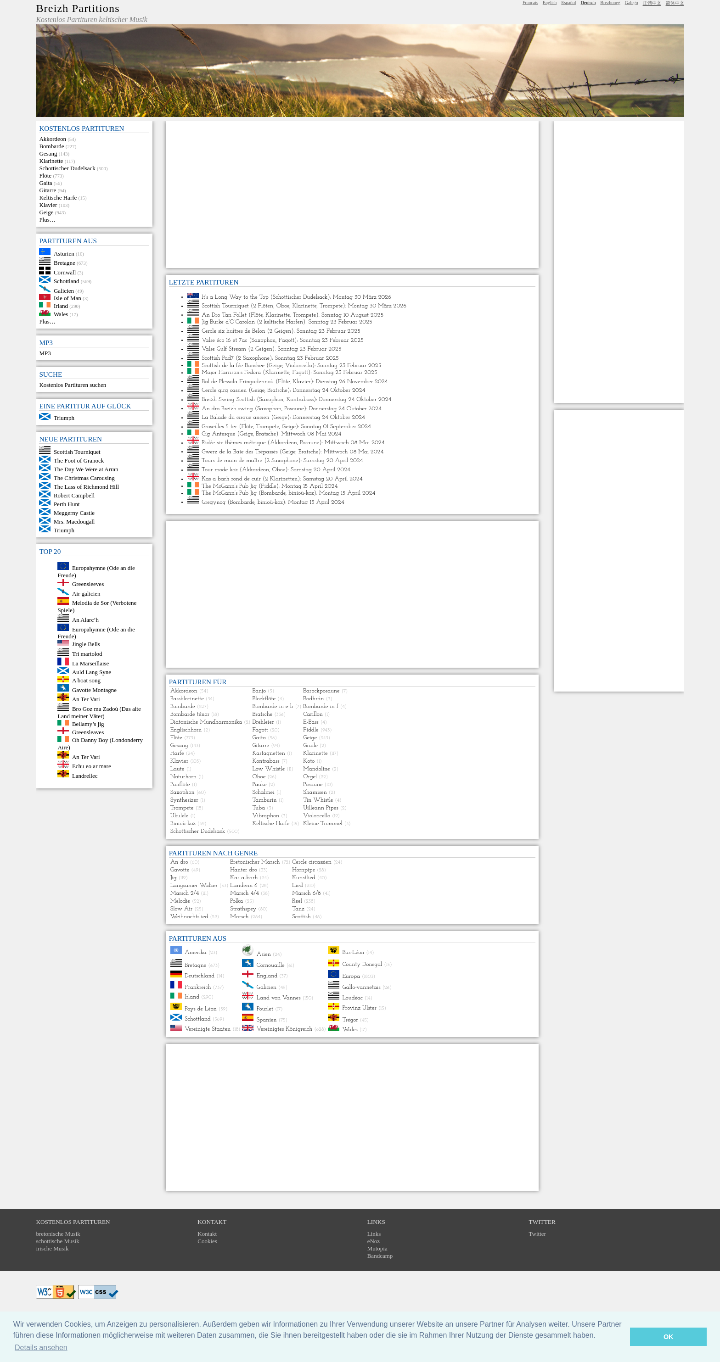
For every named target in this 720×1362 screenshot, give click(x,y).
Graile (310, 745)
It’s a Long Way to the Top (235, 297)
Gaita (45, 182)
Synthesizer (184, 800)
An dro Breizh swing (227, 408)
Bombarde (51, 146)
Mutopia (377, 1248)
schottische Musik (57, 1241)
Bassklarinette (187, 699)
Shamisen (315, 792)
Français (530, 2)
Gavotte (180, 870)
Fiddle (268, 486)
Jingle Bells (86, 644)
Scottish (301, 917)
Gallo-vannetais (361, 987)
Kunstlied (303, 878)
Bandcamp (380, 1255)
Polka (236, 901)
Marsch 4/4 (244, 893)
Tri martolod (87, 653)
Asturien (64, 253)
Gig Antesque (218, 433)
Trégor (350, 1019)
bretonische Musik (58, 1233)
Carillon (313, 714)
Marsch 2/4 (184, 893)
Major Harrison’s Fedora (231, 372)
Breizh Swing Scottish (228, 399)
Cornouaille (271, 965)
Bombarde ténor (189, 714)
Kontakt (207, 1233)
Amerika (196, 952)
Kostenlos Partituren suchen (72, 384)
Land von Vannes (279, 998)
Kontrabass (300, 399)
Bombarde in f (320, 706)
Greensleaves (88, 732)
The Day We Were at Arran (86, 469)
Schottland (66, 281)
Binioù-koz (183, 823)
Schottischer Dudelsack (67, 168)
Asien (264, 954)
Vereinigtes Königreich (284, 1029)
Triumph (64, 417)
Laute (177, 769)
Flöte (45, 175)
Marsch (239, 917)
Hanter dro (243, 870)
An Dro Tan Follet (224, 315)
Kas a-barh (244, 878)
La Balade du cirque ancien (235, 417)
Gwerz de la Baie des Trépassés (240, 451)
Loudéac (352, 998)
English (550, 2)
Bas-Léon (353, 952)
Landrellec (85, 775)
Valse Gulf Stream (224, 349)
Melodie (180, 901)
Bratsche (277, 390)
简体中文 (675, 3)
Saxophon (263, 340)
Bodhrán (313, 699)
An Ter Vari (86, 699)
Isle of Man (67, 298)
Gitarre (47, 190)
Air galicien (86, 593)
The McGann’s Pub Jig (229, 486)
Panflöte (180, 784)
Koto (309, 761)
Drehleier (263, 722)
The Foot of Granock (79, 460)
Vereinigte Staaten (208, 1029)
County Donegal (362, 965)
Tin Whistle (318, 800)
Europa (351, 976)
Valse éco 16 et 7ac (224, 340)
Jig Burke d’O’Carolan (228, 322)
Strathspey (243, 909)
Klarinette (51, 160)
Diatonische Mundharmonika (206, 722)
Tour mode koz (220, 470)
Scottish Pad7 (218, 358)
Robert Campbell (74, 495)
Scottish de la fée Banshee (233, 365)
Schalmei (263, 792)
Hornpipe (303, 870)
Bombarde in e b (272, 706)
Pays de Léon (201, 1008)
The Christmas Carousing (84, 477)
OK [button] (669, 1336)
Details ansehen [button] (41, 1347)
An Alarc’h (85, 619)
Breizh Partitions (77, 8)
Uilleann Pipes (320, 808)
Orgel (310, 777)
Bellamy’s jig (88, 723)
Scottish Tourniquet (77, 451)
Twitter (537, 1233)
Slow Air (181, 909)
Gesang (48, 153)
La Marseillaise (90, 663)
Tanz (298, 909)
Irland (61, 305)
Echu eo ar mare (91, 766)
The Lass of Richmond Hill (86, 486)
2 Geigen (281, 331)
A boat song (86, 680)
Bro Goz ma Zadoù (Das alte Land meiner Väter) (99, 712)
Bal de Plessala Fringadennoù (238, 381)
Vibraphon (265, 816)
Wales (61, 314)
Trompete (331, 306)
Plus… (47, 219)
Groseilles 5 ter (219, 427)
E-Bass (311, 722)
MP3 (45, 353)
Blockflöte (264, 699)
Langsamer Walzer (194, 885)
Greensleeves (88, 584)
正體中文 (652, 3)
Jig (173, 878)
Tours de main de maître (232, 460)
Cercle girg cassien (224, 390)
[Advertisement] (352, 194)
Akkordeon (52, 138)
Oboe (282, 306)
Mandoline (316, 769)
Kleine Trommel (322, 823)
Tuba (258, 808)
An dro (179, 862)
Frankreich (198, 987)
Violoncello (298, 365)
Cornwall (65, 272)
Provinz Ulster (359, 1008)
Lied (297, 885)
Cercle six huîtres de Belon (233, 331)
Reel (297, 901)
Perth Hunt (67, 504)
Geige (46, 212)
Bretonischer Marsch (255, 862)
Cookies (207, 1241)
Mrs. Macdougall (74, 521)
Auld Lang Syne (91, 672)
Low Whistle (268, 769)
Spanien (267, 1019)
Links (374, 1233)
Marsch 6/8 (306, 893)
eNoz (373, 1241)
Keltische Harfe (58, 197)
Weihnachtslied (189, 917)
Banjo (259, 691)
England (267, 976)
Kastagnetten (268, 753)
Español (568, 2)
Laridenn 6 (244, 885)
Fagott (286, 340)
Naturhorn (183, 777)
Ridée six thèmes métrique (234, 443)
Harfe (177, 753)
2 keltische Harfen (281, 322)
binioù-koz (301, 493)
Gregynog (213, 502)
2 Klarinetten (281, 479)
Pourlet (265, 1009)
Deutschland (199, 976)
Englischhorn (186, 730)
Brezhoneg (610, 2)
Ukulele (179, 816)
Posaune (294, 408)
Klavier (48, 204)
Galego (631, 2)
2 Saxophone (254, 358)
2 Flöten (263, 306)
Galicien (64, 290)
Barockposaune (321, 691)
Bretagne (64, 262)
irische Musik (52, 1248)
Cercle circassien (311, 862)
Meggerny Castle (74, 512)
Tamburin (264, 800)
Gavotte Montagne (94, 689)
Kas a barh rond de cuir (231, 479)
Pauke (259, 784)
